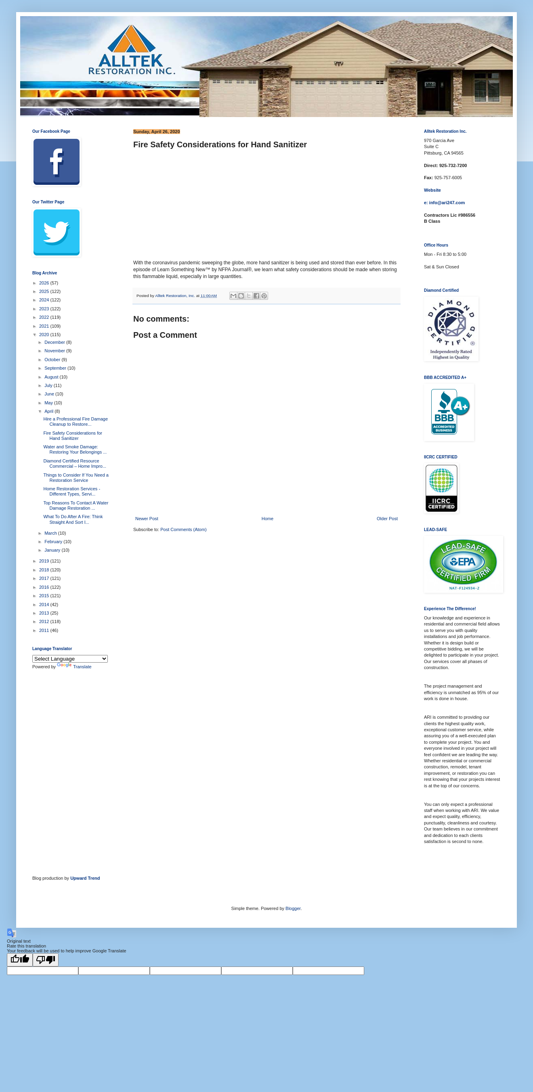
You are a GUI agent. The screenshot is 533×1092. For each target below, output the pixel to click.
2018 (44, 569)
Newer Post (146, 518)
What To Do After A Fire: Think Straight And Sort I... (73, 519)
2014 (44, 604)
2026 (44, 282)
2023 (44, 308)
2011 (44, 630)
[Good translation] (20, 959)
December (55, 342)
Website (432, 190)
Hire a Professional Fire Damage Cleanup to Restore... (75, 421)
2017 (44, 578)
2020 (44, 334)
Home (267, 518)
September (55, 368)
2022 (44, 317)
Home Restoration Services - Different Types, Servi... (71, 491)
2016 (44, 587)
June (49, 393)
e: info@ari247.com (444, 202)
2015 (44, 595)
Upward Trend (85, 878)
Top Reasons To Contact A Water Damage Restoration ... (75, 505)
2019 (44, 561)
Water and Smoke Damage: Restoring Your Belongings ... (75, 449)
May (49, 402)
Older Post (387, 518)
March (51, 533)
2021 (44, 326)
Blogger (292, 908)
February (53, 541)
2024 (44, 299)
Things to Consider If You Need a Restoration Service (75, 478)
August (51, 376)
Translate (74, 666)
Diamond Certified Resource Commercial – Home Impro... (74, 463)
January (52, 550)
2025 (44, 291)
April (49, 411)
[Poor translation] (46, 959)
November (55, 350)
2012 (44, 621)
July (49, 385)
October (52, 359)
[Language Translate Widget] (70, 659)
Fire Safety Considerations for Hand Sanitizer (72, 436)
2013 (44, 613)
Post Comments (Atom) (183, 529)
